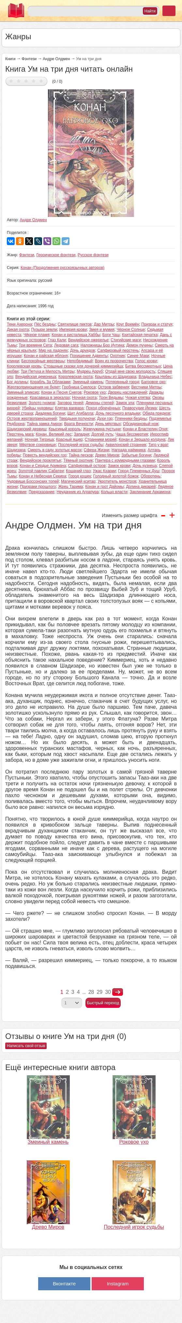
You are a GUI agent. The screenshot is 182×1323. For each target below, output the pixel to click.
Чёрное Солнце (131, 329)
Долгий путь (102, 434)
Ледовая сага (66, 345)
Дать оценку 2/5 (19, 81)
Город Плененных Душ (138, 471)
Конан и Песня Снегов (61, 392)
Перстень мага (20, 434)
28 (91, 992)
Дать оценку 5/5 (41, 81)
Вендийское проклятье (40, 460)
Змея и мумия (101, 329)
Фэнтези (29, 59)
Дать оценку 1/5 (11, 81)
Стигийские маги (126, 340)
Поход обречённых (103, 408)
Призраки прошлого (38, 486)
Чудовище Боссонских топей (33, 481)
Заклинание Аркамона (149, 492)
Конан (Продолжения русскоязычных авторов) (62, 267)
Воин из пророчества (114, 361)
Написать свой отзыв (26, 1046)
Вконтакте (64, 1283)
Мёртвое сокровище (37, 444)
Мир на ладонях (53, 350)
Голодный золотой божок (116, 476)
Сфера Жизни (97, 450)
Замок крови (119, 465)
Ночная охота (84, 397)
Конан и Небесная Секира (42, 476)
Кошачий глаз (78, 471)
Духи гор (105, 418)
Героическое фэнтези (55, 255)
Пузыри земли (44, 329)
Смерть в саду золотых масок (55, 450)
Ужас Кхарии (104, 471)
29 (99, 992)
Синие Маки (138, 355)
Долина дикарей (141, 486)
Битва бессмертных (143, 366)
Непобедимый (80, 361)
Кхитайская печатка (140, 334)
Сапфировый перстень (118, 350)
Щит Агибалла (80, 413)
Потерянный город (122, 382)
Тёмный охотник (78, 460)
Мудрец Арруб (90, 371)
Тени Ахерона (19, 324)
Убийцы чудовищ (37, 408)
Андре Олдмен (56, 59)
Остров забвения (113, 387)
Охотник (117, 355)
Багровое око (153, 382)
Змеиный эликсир (23, 392)
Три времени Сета (35, 345)
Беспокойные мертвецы (43, 361)
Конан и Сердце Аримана (43, 465)
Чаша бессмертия (131, 434)
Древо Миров (107, 455)
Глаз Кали (57, 340)
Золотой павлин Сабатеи (41, 471)
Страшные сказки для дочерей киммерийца (83, 366)
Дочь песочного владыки (118, 413)
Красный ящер (69, 439)
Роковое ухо (95, 392)
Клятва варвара (69, 408)
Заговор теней (70, 403)
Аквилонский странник (125, 444)
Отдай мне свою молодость (130, 371)
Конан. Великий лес (54, 434)
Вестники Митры (146, 387)
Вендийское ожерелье (88, 340)
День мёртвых (108, 423)
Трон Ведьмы (111, 397)
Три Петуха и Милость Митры (48, 371)
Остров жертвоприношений (32, 418)
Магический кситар (78, 481)
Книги (10, 59)
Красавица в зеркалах (50, 397)
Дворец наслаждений (127, 392)
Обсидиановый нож (141, 423)
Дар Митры (104, 324)
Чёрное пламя (36, 334)
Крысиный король (65, 429)
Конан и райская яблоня (46, 355)
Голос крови (146, 361)
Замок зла (125, 403)
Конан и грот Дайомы (104, 486)
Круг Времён (127, 324)
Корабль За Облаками (50, 382)
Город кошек (79, 476)
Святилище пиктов (75, 324)
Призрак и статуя (156, 324)
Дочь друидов (82, 350)
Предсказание (41, 492)
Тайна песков (80, 455)
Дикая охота (18, 329)
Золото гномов (42, 403)
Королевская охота (75, 376)
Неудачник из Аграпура (77, 492)
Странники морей (101, 439)
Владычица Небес (155, 376)
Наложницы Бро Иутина (102, 345)
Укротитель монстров (117, 481)
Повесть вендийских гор (45, 455)
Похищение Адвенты (89, 355)
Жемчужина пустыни (101, 429)
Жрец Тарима (70, 486)
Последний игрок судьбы (80, 444)
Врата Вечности (78, 423)
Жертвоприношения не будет (33, 387)
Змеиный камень (88, 382)
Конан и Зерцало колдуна (142, 439)
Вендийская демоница (35, 376)
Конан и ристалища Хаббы (76, 334)
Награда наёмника (128, 450)
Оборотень (150, 476)
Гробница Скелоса (79, 387)
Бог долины (17, 382)
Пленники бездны (131, 418)
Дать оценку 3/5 (26, 81)
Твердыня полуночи (77, 418)
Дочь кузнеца (144, 465)
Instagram (118, 1283)
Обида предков (156, 413)
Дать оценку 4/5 (34, 81)
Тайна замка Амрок (44, 423)
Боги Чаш (111, 334)
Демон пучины (139, 345)
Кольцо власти (114, 492)
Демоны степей (99, 403)
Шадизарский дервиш (26, 429)
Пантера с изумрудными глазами (125, 460)
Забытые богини (136, 455)
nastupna (117, 992)
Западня (81, 434)
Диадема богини (50, 413)
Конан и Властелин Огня (145, 429)
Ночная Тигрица (39, 439)
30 (108, 992)
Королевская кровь (24, 366)
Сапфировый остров (87, 465)
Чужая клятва (137, 397)
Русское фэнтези (93, 255)
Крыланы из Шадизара (115, 376)
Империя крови (73, 329)
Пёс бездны (44, 324)
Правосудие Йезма (139, 408)
